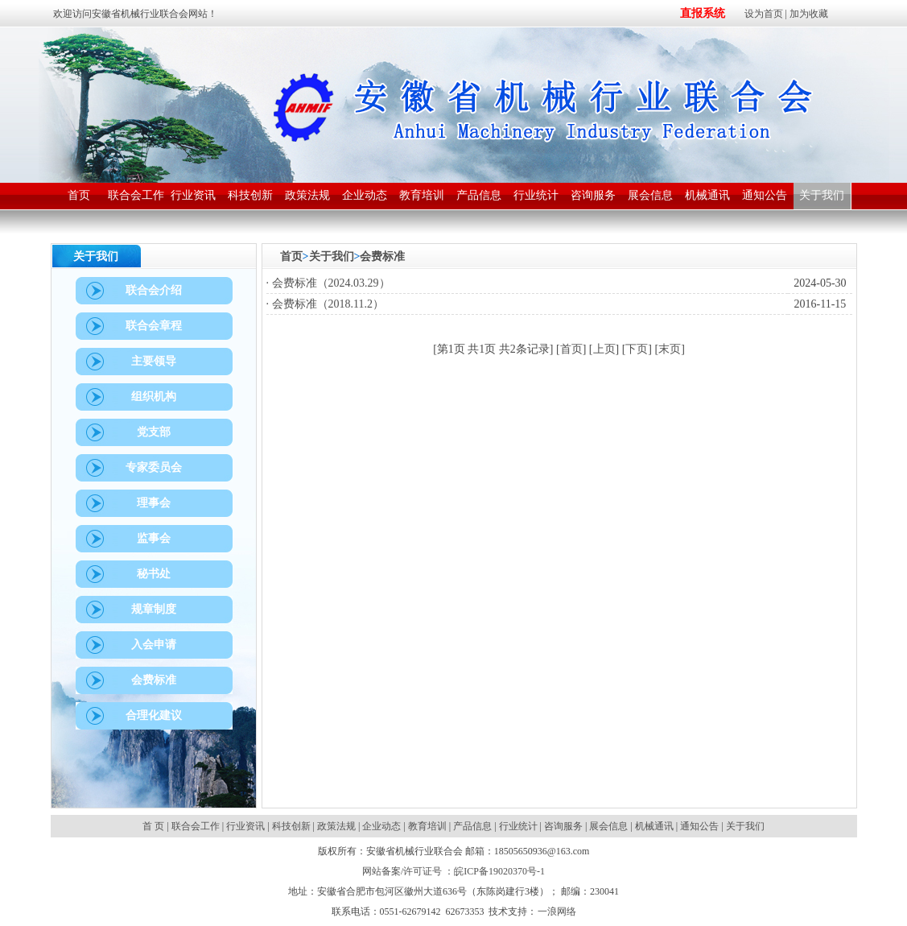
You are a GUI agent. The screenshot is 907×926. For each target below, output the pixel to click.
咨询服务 (563, 826)
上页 (604, 349)
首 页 (154, 826)
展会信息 (608, 826)
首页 (291, 256)
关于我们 (331, 256)
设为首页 (763, 13)
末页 (669, 349)
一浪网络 (557, 911)
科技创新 (291, 826)
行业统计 (518, 826)
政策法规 (336, 826)
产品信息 (472, 826)
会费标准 (382, 256)
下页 (636, 349)
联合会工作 (195, 826)
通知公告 (699, 826)
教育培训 (427, 826)
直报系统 (702, 13)
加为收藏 (809, 13)
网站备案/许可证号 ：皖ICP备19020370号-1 (453, 871)
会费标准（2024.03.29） (331, 283)
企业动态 (381, 826)
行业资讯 (245, 826)
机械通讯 (654, 826)
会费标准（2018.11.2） (328, 304)
